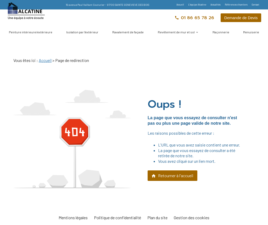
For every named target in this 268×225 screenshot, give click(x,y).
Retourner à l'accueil (172, 175)
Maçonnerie (221, 32)
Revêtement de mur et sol (176, 32)
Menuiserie (251, 32)
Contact (255, 4)
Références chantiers (236, 4)
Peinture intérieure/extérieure (30, 32)
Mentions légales (73, 217)
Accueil (180, 4)
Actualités (215, 4)
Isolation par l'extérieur (82, 32)
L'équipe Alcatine (197, 4)
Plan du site (157, 217)
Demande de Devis (241, 17)
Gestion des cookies (191, 217)
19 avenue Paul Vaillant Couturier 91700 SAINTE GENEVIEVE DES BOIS (107, 4)
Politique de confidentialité (117, 217)
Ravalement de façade (128, 32)
